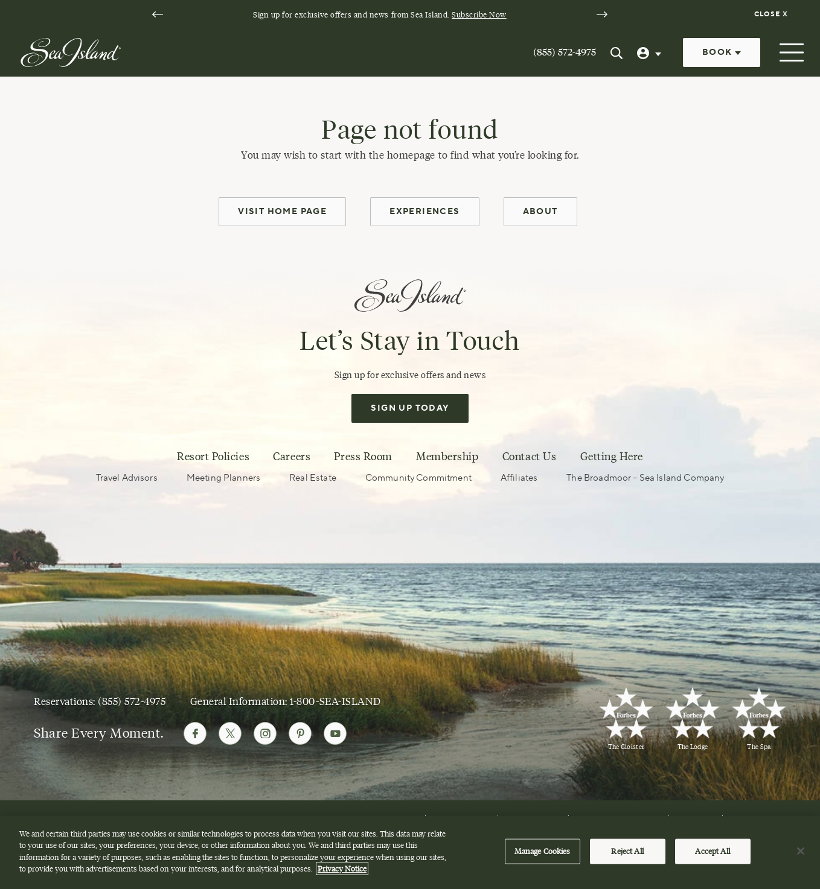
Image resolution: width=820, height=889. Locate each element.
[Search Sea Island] (616, 52)
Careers (291, 456)
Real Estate (312, 478)
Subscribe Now (479, 14)
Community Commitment (418, 478)
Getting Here (611, 456)
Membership (447, 456)
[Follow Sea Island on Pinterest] (300, 733)
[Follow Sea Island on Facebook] (195, 733)
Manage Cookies (542, 851)
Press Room (363, 456)
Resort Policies (213, 456)
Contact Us (529, 456)
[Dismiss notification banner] (772, 14)
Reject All (627, 851)
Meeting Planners (223, 478)
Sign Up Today (410, 408)
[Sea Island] (70, 51)
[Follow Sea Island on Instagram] (265, 733)
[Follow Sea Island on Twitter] (230, 733)
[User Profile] (650, 52)
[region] (410, 852)
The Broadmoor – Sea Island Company (645, 478)
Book (721, 52)
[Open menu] (790, 52)
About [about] (540, 211)
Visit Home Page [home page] (282, 211)
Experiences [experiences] (424, 211)
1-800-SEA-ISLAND (335, 701)
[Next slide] (602, 14)
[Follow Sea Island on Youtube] (335, 733)
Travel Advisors (127, 478)
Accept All (712, 851)
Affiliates (519, 478)
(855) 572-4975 (564, 52)
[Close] (800, 851)
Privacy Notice (342, 868)
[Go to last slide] (157, 14)
